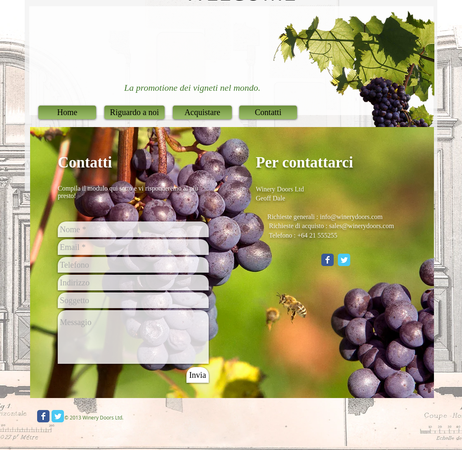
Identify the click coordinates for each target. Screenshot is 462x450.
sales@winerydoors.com (361, 225)
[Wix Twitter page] (58, 416)
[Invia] (197, 375)
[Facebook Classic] (327, 260)
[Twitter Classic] (344, 260)
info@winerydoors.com (351, 216)
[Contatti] (268, 112)
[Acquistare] (202, 112)
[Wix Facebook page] (43, 416)
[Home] (67, 112)
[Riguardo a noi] (134, 112)
